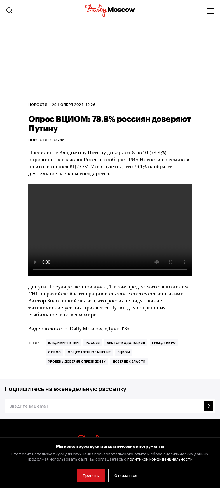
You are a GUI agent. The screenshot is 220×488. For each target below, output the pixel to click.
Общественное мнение (89, 352)
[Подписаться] (208, 406)
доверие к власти (129, 361)
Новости (37, 105)
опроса (59, 166)
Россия (93, 343)
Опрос (54, 352)
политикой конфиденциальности (160, 459)
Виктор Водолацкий (126, 343)
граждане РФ (164, 343)
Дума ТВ (117, 329)
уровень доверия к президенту (76, 361)
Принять (91, 475)
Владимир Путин (63, 343)
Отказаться (125, 475)
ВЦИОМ (124, 352)
